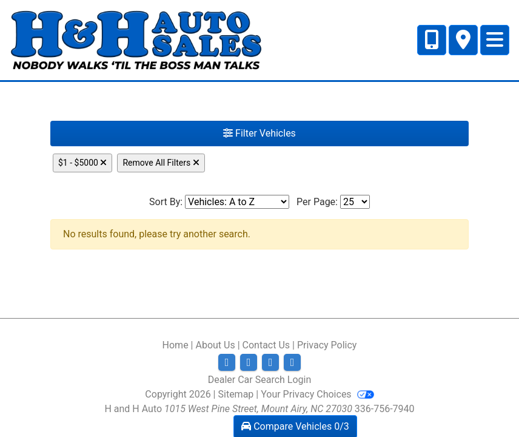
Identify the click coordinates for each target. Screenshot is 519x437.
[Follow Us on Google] (292, 362)
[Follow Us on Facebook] (226, 362)
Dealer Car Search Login (260, 379)
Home (175, 345)
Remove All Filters (160, 163)
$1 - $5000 (82, 163)
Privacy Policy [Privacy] (327, 345)
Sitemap (236, 394)
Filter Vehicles (259, 133)
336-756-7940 (385, 409)
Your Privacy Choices (317, 394)
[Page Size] (355, 202)
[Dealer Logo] (136, 39)
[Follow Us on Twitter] (248, 362)
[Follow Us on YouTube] (270, 362)
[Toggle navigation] (494, 40)
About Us (215, 345)
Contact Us (266, 345)
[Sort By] (237, 202)
